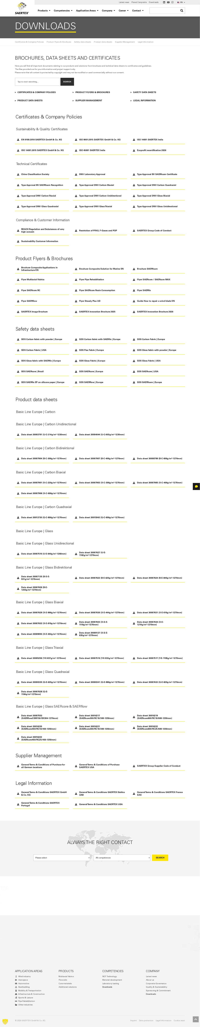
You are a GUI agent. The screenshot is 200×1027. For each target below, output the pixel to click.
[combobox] (37, 82)
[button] (42, 92)
